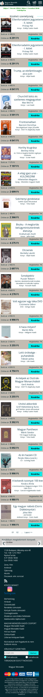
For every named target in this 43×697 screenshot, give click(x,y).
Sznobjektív (27, 275)
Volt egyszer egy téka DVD (27, 301)
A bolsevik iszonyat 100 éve (27, 480)
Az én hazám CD (28, 455)
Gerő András (27, 384)
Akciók (7, 573)
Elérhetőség (9, 599)
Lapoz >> (28, 532)
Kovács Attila (27, 483)
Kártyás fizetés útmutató (14, 610)
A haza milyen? (27, 327)
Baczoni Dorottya (27, 125)
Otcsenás (27, 250)
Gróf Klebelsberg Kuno (27, 406)
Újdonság (8, 570)
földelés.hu (21, 694)
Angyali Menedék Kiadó (14, 628)
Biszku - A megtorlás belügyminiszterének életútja (27, 228)
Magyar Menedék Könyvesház (8, 4)
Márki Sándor (27, 432)
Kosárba (35, 38)
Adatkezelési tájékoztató (14, 619)
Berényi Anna (27, 150)
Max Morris (27, 102)
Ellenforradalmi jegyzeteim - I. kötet (27, 47)
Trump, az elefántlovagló (27, 70)
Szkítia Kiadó (9, 634)
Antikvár (7, 567)
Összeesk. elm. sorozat (14, 576)
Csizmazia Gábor (27, 304)
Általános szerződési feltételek (17, 616)
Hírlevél (7, 601)
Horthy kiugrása (27, 147)
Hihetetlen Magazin (27, 179)
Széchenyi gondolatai (27, 198)
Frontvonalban (27, 122)
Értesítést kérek (35, 500)
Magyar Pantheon (27, 429)
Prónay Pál (27, 25)
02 (17, 532)
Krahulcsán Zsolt (27, 234)
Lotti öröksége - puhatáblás (27, 354)
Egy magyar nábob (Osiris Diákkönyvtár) (27, 508)
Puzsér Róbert (28, 278)
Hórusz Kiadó (10, 631)
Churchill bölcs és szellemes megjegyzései (27, 98)
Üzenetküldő (9, 604)
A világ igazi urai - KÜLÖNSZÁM (27, 175)
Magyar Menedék (16, 667)
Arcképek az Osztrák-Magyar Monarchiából (27, 380)
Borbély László (27, 253)
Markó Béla (27, 330)
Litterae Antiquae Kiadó (14, 637)
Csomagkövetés (11, 613)
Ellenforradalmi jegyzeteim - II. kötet (27, 21)
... (21, 532)
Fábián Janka (27, 358)
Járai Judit (27, 73)
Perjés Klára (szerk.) (27, 458)
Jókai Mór (27, 512)
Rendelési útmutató (12, 607)
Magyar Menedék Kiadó (14, 626)
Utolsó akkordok (27, 403)
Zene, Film (8, 565)
